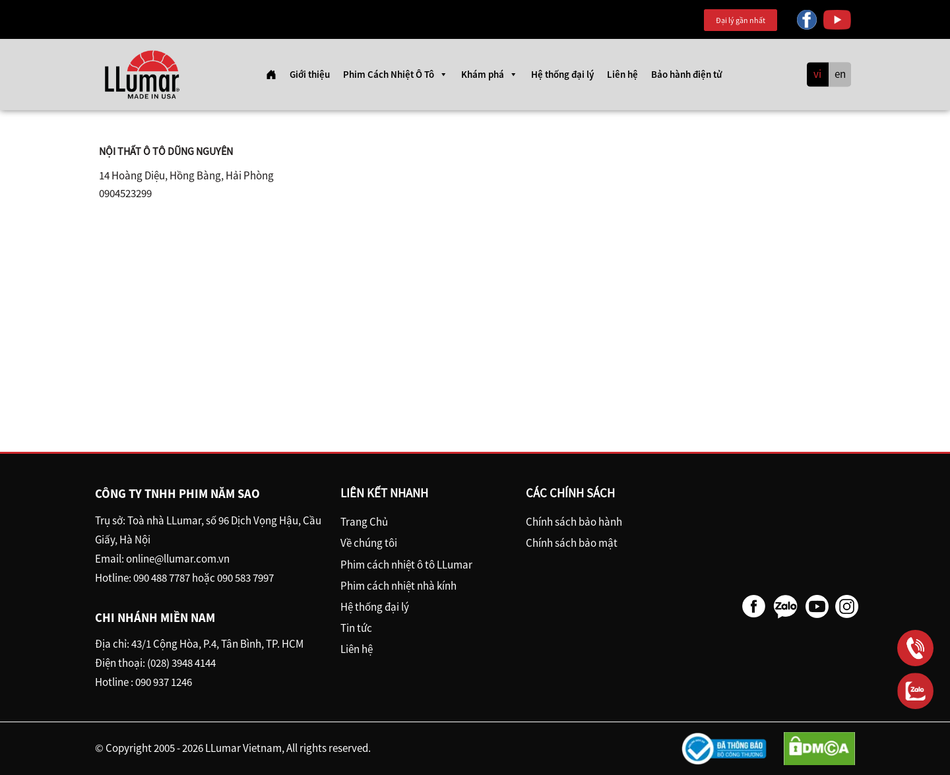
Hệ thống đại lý (562, 74)
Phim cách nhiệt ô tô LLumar (406, 564)
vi (817, 74)
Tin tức (356, 628)
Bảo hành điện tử (686, 74)
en (840, 74)
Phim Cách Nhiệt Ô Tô (395, 74)
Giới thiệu (310, 74)
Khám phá (489, 74)
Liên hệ (622, 74)
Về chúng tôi (368, 543)
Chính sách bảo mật (572, 543)
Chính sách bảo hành (574, 521)
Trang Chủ (364, 521)
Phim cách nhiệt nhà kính (398, 585)
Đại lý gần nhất (740, 20)
